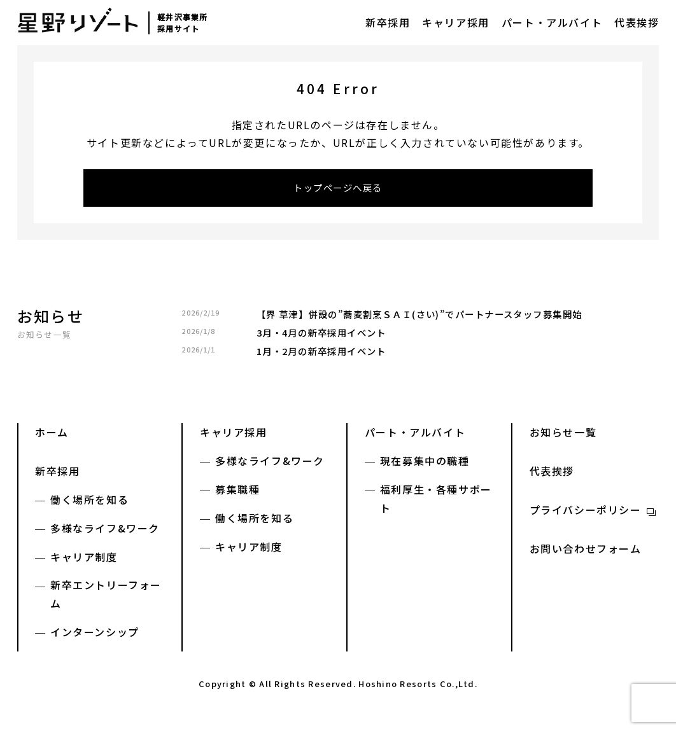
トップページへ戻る (338, 189)
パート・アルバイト (552, 22)
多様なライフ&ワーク (105, 532)
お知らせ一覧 (44, 338)
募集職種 (237, 493)
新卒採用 (387, 22)
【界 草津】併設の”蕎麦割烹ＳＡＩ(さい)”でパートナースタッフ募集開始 (419, 317)
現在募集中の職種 (425, 464)
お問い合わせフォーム (586, 552)
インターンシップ (94, 635)
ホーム (52, 435)
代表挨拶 (636, 22)
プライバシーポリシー (586, 513)
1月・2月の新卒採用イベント (321, 354)
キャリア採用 (455, 22)
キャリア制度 (84, 559)
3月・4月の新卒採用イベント (321, 336)
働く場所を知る (89, 503)
